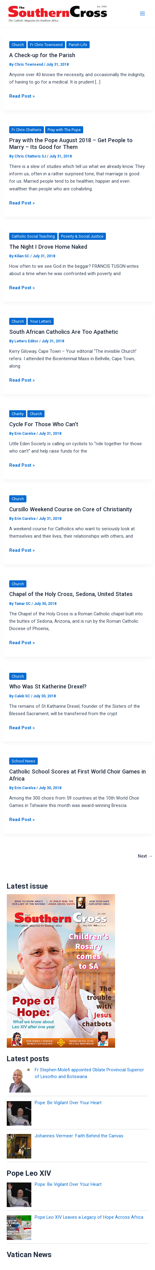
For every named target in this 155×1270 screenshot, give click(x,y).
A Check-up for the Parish (42, 55)
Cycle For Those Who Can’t (43, 424)
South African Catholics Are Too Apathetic (63, 332)
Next (145, 856)
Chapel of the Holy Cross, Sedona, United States (71, 594)
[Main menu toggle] (142, 13)
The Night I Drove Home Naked (48, 246)
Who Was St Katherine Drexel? (48, 686)
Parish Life (78, 44)
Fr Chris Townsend (46, 44)
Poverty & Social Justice (82, 236)
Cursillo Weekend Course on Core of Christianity (70, 509)
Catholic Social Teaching (33, 236)
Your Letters (40, 321)
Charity (18, 413)
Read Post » (22, 96)
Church (18, 44)
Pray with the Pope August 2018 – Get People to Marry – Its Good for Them (71, 143)
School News (23, 761)
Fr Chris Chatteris (26, 129)
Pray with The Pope (64, 129)
